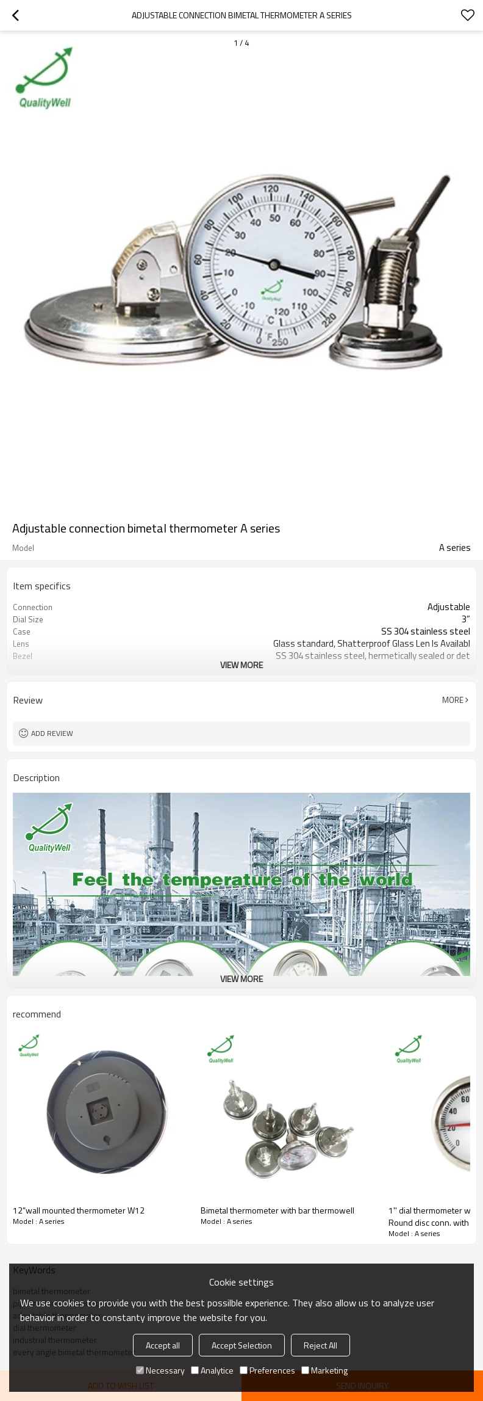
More (452, 700)
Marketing (324, 1370)
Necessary (160, 1370)
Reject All (320, 1345)
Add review (52, 733)
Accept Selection (242, 1345)
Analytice (212, 1370)
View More (241, 664)
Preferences (267, 1370)
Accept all (163, 1345)
